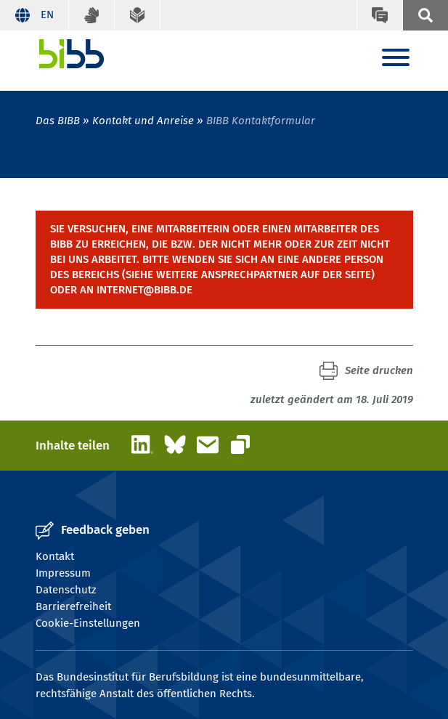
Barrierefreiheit (73, 606)
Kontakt (55, 556)
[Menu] (395, 58)
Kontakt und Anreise (143, 120)
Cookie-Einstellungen (88, 623)
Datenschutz (66, 589)
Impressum (63, 573)
